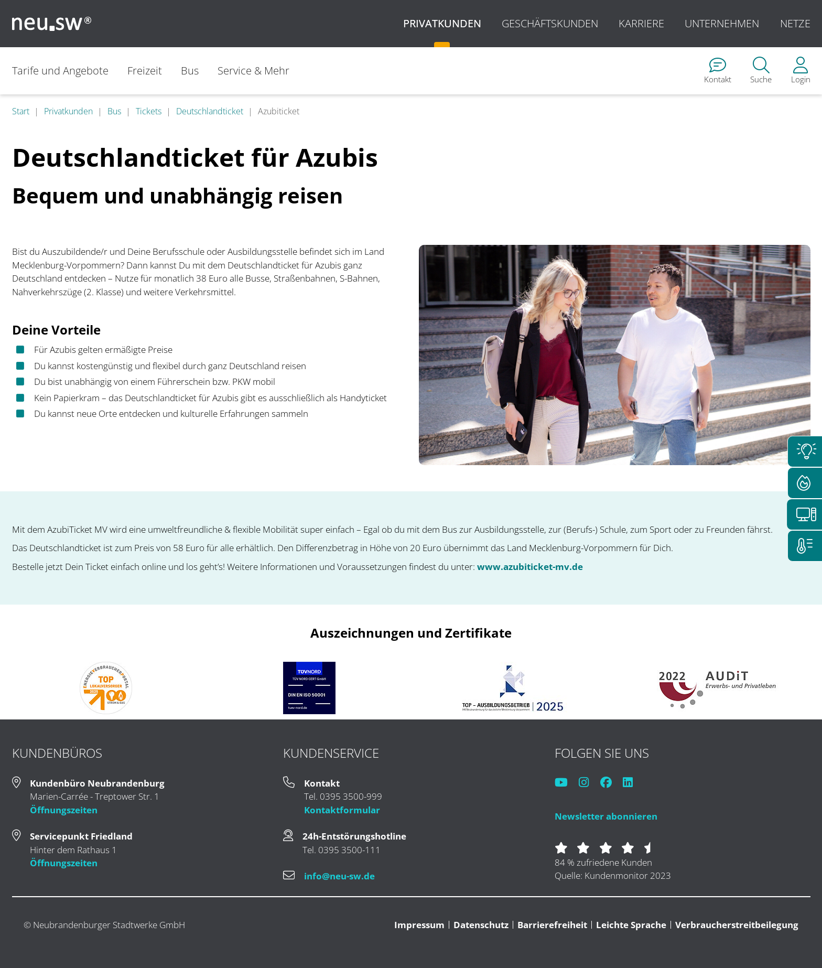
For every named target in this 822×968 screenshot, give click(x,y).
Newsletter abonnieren (606, 816)
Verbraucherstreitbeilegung (736, 925)
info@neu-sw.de (339, 876)
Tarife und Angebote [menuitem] (60, 70)
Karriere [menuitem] (641, 23)
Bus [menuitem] (190, 70)
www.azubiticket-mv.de (530, 567)
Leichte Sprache (631, 925)
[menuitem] (717, 71)
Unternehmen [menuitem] (722, 23)
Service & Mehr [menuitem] (254, 70)
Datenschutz (481, 925)
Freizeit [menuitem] (144, 70)
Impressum (419, 925)
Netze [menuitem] (795, 23)
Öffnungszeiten (64, 810)
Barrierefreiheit (552, 925)
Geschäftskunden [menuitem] (550, 23)
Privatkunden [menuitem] (442, 23)
